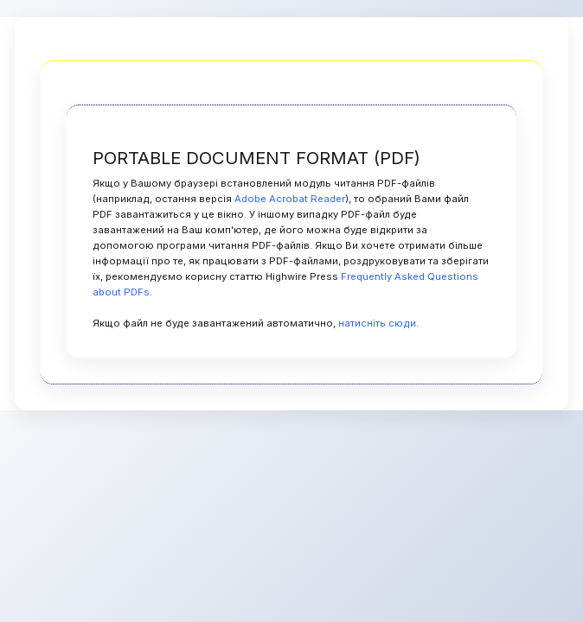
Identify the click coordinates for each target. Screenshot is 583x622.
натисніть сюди (377, 323)
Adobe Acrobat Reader (289, 199)
